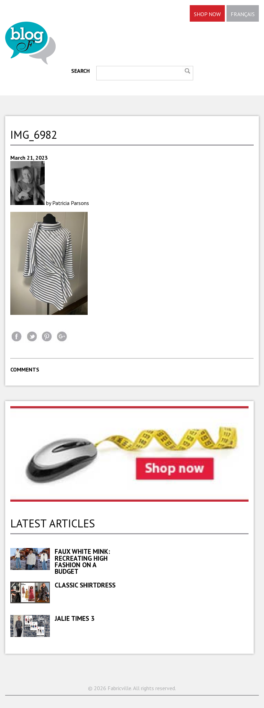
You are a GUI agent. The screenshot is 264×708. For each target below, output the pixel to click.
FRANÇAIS (243, 14)
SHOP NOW (207, 14)
